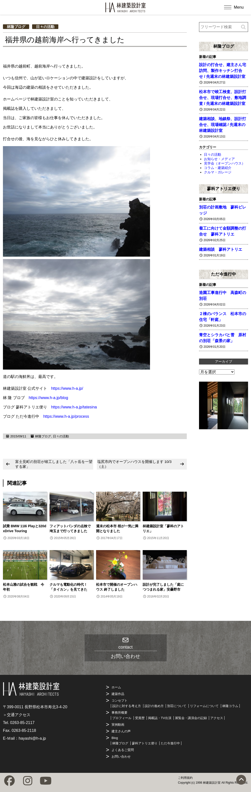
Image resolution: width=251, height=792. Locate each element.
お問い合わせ (121, 756)
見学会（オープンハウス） (224, 163)
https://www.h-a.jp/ (67, 388)
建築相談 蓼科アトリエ (220, 249)
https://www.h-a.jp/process (66, 416)
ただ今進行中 (223, 274)
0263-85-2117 (22, 723)
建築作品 (118, 694)
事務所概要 (119, 712)
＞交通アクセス (16, 715)
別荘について (176, 706)
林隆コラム (230, 706)
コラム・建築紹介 (217, 168)
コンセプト (119, 700)
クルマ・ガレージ (217, 172)
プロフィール (121, 718)
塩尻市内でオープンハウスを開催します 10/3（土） (134, 464)
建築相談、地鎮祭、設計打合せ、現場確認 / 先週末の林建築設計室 (222, 125)
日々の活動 (45, 27)
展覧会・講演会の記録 (191, 718)
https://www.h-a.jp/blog (48, 398)
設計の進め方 (154, 706)
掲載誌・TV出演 (159, 718)
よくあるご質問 (123, 750)
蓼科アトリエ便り (223, 188)
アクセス (216, 718)
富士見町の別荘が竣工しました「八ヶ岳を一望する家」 (53, 464)
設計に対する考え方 (126, 706)
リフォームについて (204, 706)
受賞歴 (140, 718)
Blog (115, 738)
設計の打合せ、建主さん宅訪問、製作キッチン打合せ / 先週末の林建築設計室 (222, 71)
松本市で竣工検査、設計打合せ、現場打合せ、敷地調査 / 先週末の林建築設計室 (222, 98)
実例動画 (118, 724)
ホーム (116, 687)
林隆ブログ (16, 27)
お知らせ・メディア (219, 159)
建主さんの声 (121, 731)
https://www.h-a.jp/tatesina (74, 407)
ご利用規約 (185, 777)
